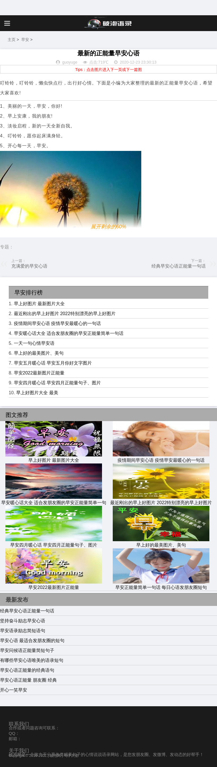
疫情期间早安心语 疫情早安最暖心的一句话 (57, 323)
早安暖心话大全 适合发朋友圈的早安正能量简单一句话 (68, 333)
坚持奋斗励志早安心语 (22, 620)
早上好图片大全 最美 (37, 392)
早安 (25, 39)
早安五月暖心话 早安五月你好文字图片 (53, 363)
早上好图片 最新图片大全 (39, 303)
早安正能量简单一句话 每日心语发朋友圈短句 (161, 585)
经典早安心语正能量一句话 (178, 266)
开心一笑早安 (13, 690)
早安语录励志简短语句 (22, 630)
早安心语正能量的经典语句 (27, 670)
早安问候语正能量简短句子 (27, 650)
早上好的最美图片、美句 (39, 353)
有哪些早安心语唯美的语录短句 (31, 660)
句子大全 (71, 755)
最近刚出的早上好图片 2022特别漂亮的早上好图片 (65, 313)
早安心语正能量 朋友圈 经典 (28, 680)
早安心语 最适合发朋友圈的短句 (32, 640)
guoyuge (69, 62)
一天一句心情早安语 (34, 343)
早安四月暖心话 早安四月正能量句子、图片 (57, 382)
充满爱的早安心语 (29, 266)
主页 (12, 39)
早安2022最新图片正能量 (39, 372)
